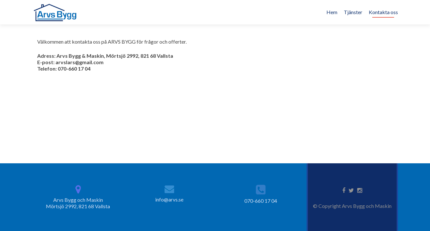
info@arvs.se (169, 199)
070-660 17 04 (260, 201)
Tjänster (353, 12)
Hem (331, 12)
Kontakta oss (383, 12)
